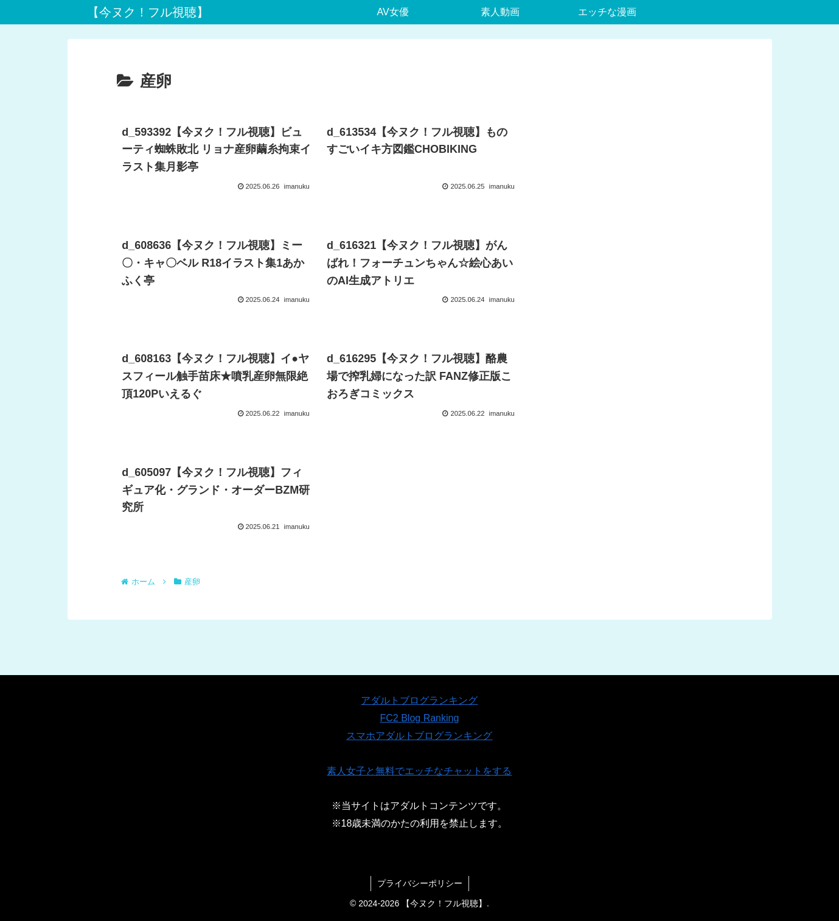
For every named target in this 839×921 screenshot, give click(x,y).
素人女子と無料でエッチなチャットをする (419, 771)
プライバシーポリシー (419, 883)
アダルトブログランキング (419, 700)
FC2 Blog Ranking (419, 718)
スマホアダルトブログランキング (419, 735)
